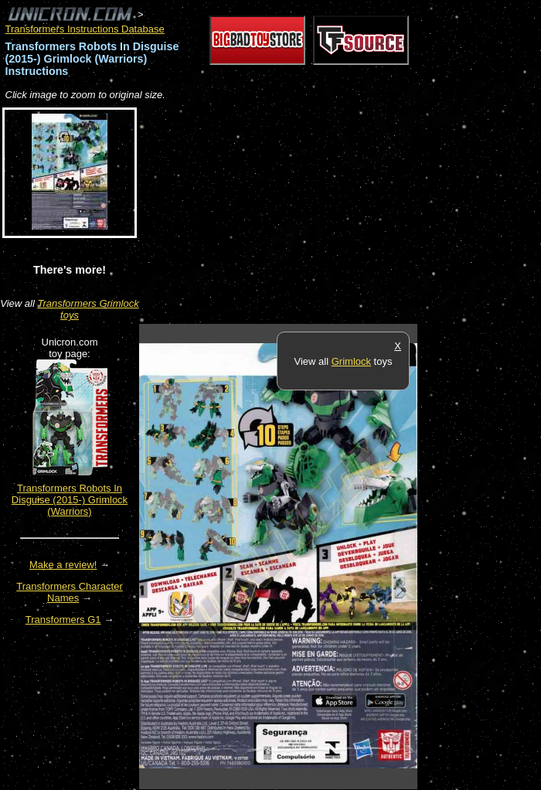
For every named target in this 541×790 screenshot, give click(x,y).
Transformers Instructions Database (85, 29)
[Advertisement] (320, 213)
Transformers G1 (63, 619)
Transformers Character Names (69, 592)
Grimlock (351, 361)
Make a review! (63, 564)
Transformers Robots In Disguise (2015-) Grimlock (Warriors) (70, 499)
